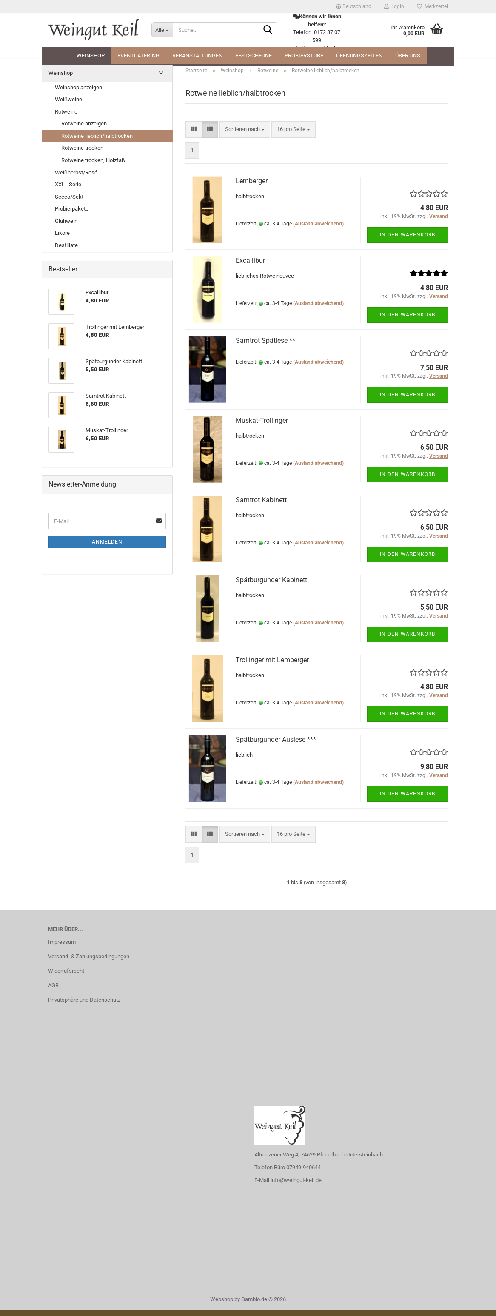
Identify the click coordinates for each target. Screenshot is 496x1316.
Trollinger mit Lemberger (272, 665)
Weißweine (68, 105)
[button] (354, 6)
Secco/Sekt (69, 202)
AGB (53, 991)
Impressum (62, 947)
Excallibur (250, 266)
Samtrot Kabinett (261, 505)
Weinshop (91, 55)
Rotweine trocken (82, 153)
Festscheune (253, 55)
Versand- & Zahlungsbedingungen (88, 962)
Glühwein (66, 226)
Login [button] (394, 6)
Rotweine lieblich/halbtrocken (97, 141)
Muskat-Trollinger (262, 426)
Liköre (62, 238)
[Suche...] (162, 29)
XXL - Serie (68, 190)
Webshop (221, 1305)
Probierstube (304, 55)
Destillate (66, 251)
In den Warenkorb (407, 240)
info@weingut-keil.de (296, 1185)
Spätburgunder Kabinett (271, 585)
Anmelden (107, 547)
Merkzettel (432, 6)
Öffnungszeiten (359, 55)
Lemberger (252, 186)
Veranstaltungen (197, 55)
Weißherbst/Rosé (76, 178)
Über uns (407, 55)
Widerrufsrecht (66, 976)
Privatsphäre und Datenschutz (84, 1005)
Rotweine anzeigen (84, 129)
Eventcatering (138, 55)
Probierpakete (71, 214)
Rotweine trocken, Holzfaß (93, 165)
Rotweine (66, 117)
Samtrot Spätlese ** (265, 346)
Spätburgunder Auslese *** (276, 745)
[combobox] (244, 135)
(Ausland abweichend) (318, 229)
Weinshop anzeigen (78, 93)
